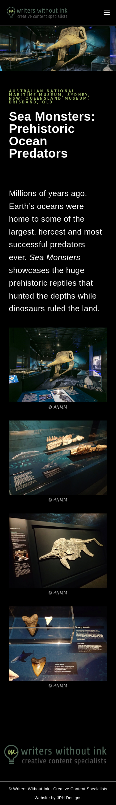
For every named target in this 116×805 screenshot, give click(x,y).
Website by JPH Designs (58, 797)
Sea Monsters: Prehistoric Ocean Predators (52, 135)
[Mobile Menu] (110, 12)
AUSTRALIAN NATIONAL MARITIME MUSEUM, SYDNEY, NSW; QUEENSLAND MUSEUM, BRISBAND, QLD (50, 96)
